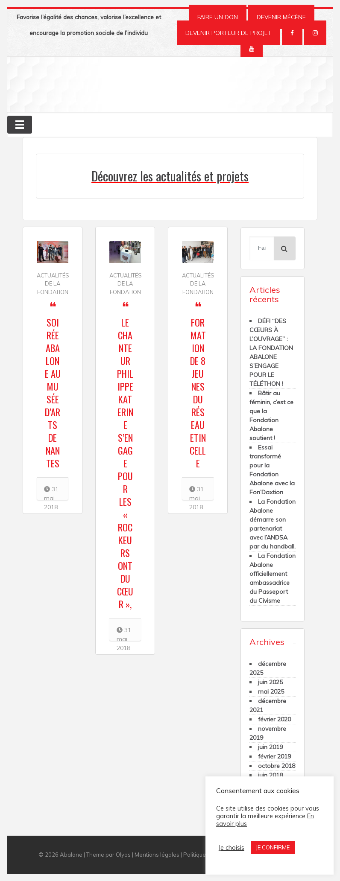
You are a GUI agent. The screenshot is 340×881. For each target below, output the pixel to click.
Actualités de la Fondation (53, 283)
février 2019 (274, 756)
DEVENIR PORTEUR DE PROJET (228, 32)
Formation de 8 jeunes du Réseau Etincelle (198, 392)
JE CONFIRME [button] (273, 847)
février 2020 (274, 719)
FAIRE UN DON (217, 16)
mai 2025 (271, 691)
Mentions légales (157, 854)
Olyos (123, 854)
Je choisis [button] (231, 848)
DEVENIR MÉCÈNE (281, 16)
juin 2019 (270, 747)
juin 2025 (270, 682)
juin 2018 (270, 775)
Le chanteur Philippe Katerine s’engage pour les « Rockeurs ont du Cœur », (125, 463)
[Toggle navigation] (19, 125)
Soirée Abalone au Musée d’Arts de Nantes (53, 392)
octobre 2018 (276, 766)
